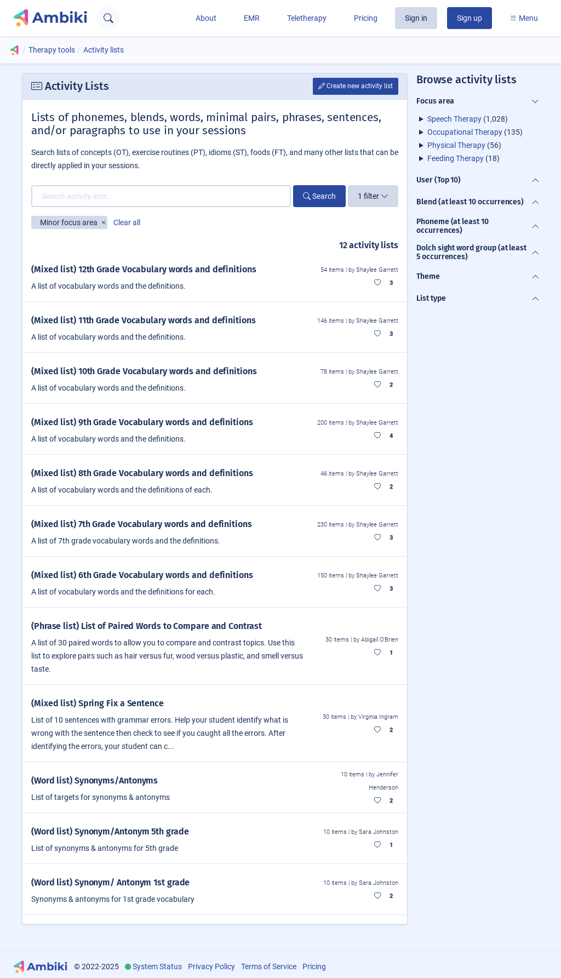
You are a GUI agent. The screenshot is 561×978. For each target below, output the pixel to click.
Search (319, 196)
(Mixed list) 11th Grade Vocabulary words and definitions (143, 320)
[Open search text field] (108, 18)
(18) (463, 158)
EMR (252, 18)
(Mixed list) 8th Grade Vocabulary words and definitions (142, 473)
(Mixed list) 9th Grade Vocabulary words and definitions (142, 422)
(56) (464, 145)
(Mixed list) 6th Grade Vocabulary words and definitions (142, 575)
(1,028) (467, 119)
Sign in (416, 18)
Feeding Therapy (455, 158)
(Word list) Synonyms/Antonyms (94, 780)
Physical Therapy (456, 145)
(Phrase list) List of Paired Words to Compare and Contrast (146, 626)
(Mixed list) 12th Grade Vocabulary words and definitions (143, 269)
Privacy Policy (211, 966)
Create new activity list (355, 86)
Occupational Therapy (464, 132)
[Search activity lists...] (161, 196)
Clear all (126, 222)
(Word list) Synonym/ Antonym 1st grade (110, 882)
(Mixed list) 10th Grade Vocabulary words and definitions (144, 371)
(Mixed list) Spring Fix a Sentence (97, 703)
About (206, 18)
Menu (524, 18)
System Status (157, 966)
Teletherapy (307, 18)
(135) (475, 132)
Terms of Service (268, 966)
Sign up (469, 18)
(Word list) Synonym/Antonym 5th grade (109, 831)
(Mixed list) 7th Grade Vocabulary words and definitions (141, 524)
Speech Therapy (454, 119)
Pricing (365, 18)
